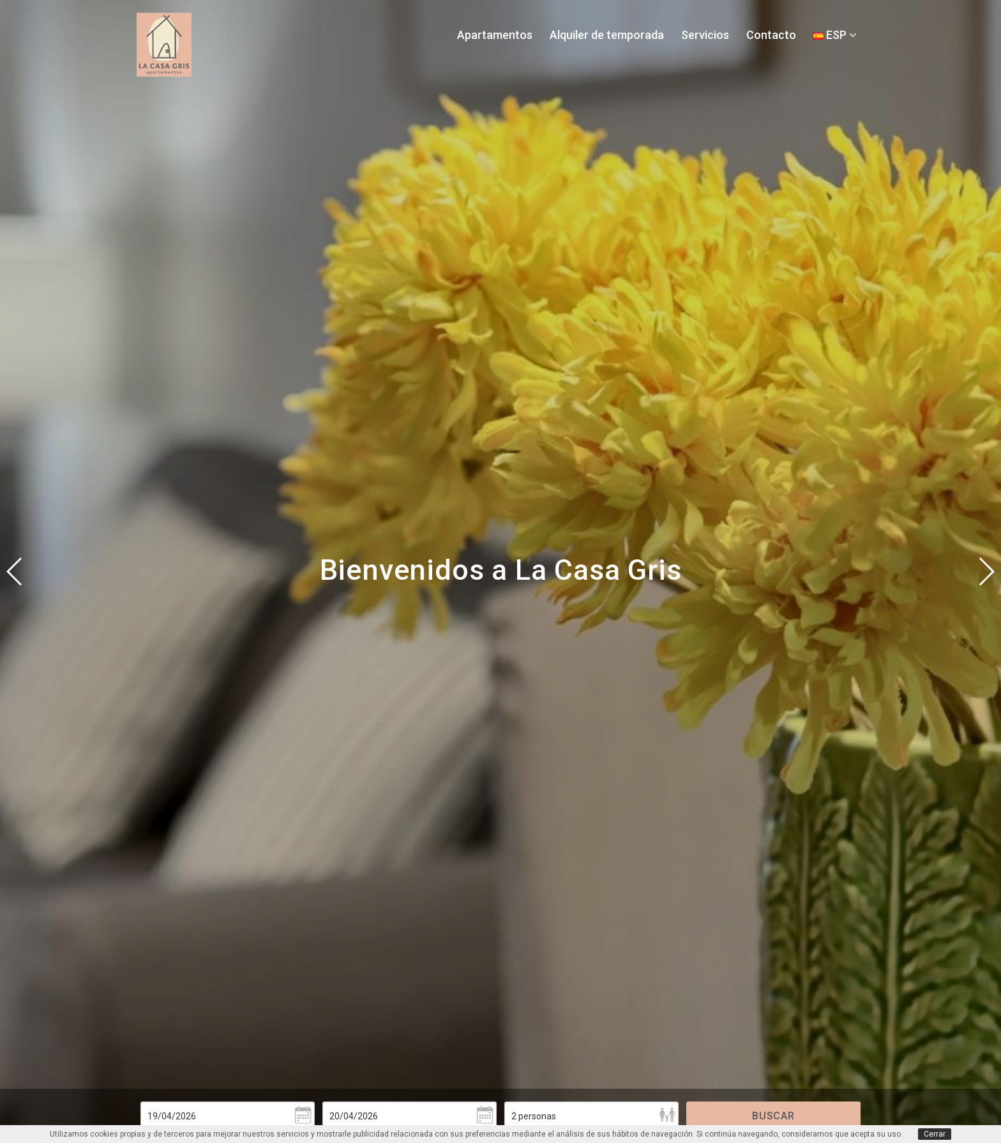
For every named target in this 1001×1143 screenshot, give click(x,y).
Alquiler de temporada (607, 35)
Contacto (771, 35)
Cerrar (934, 1134)
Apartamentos (494, 35)
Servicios (705, 35)
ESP (835, 35)
